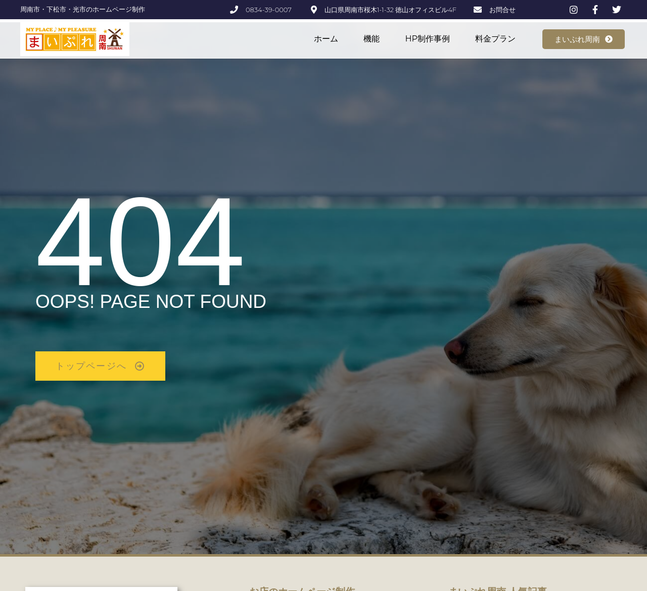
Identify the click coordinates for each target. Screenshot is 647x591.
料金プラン (495, 38)
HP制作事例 (427, 38)
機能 (371, 38)
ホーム (326, 38)
